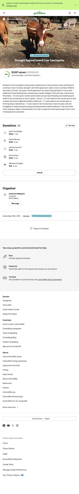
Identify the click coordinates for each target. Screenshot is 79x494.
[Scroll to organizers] (4, 19)
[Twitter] (13, 425)
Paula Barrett (14, 139)
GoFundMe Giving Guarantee (50, 280)
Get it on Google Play (9, 432)
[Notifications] (69, 13)
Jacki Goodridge (15, 131)
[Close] (75, 5)
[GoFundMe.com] (39, 13)
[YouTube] (8, 425)
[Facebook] (4, 425)
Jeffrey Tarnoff (15, 147)
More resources (10, 407)
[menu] (75, 13)
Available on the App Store (22, 432)
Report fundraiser (39, 228)
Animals (26, 216)
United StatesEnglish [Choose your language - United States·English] (39, 419)
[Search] (4, 13)
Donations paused (39, 55)
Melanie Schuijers (16, 163)
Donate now (11, 6)
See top (70, 125)
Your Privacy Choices (13, 475)
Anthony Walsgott (17, 194)
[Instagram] (17, 425)
